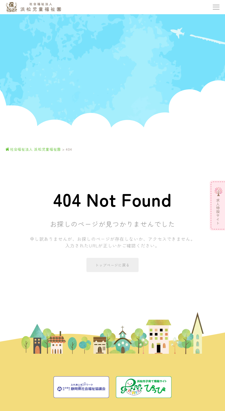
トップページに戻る (112, 265)
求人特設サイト (218, 211)
